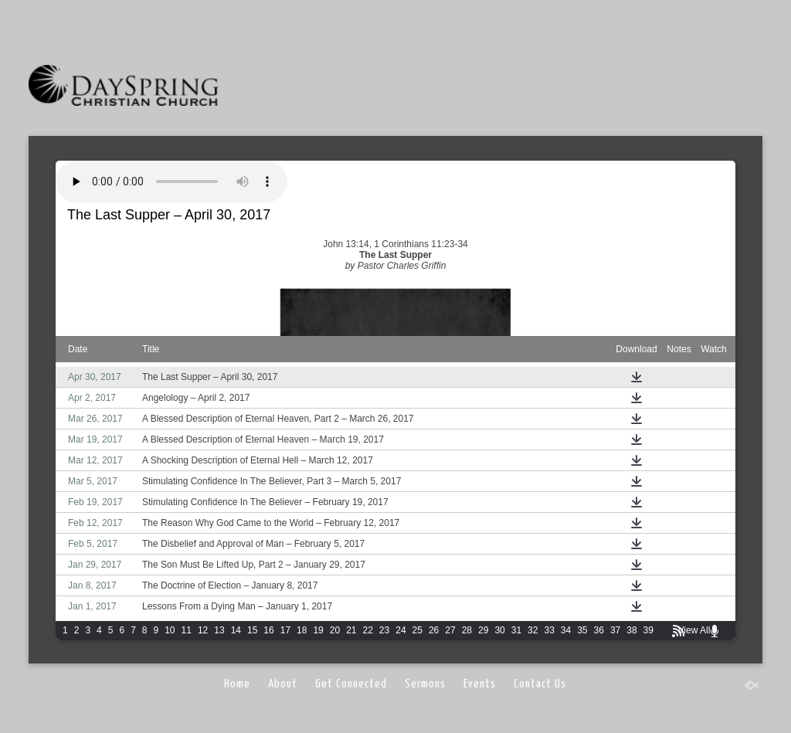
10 (170, 630)
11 (187, 630)
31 (516, 630)
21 (351, 630)
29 (483, 630)
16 (268, 630)
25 (417, 630)
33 (549, 630)
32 (533, 630)
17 (285, 630)
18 (302, 630)
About (282, 684)
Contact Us (540, 684)
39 (648, 630)
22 (368, 630)
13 (219, 630)
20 (335, 630)
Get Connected (351, 684)
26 (434, 630)
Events (479, 684)
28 (467, 630)
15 (252, 630)
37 (615, 630)
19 (318, 630)
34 (566, 630)
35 (582, 630)
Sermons (425, 684)
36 (599, 630)
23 (384, 630)
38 (631, 630)
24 (401, 630)
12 (203, 630)
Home (237, 684)
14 (236, 630)
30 (499, 630)
